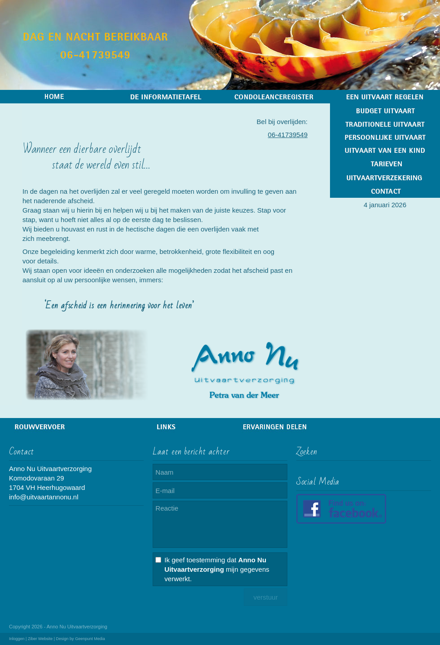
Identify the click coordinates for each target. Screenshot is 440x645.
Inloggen (17, 638)
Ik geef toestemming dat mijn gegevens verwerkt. (216, 569)
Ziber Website (40, 638)
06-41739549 (288, 134)
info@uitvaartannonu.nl (44, 497)
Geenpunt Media (90, 638)
